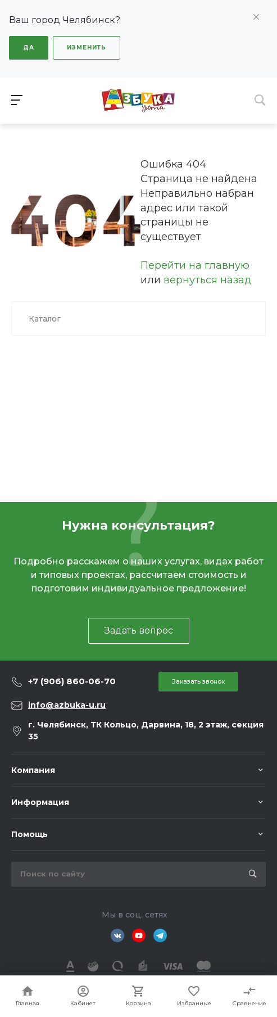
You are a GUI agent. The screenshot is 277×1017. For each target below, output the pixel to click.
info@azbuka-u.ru (67, 705)
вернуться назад (208, 280)
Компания (33, 770)
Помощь (29, 834)
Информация (40, 802)
